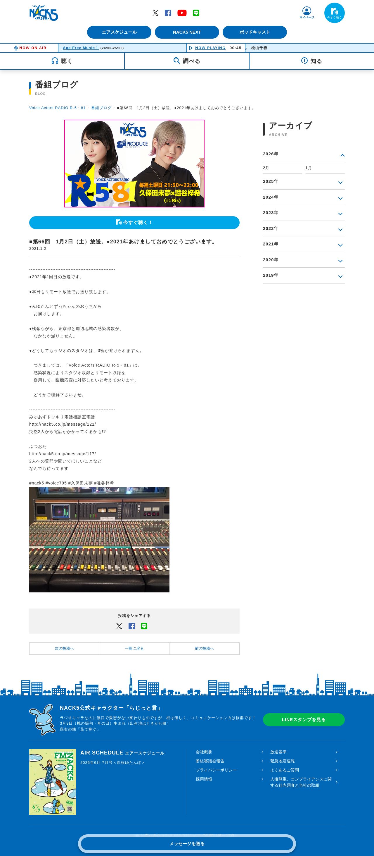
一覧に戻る (134, 648)
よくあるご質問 (284, 770)
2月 (266, 168)
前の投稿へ (204, 648)
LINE (196, 13)
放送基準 (278, 752)
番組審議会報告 (210, 761)
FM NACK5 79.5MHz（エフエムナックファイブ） (43, 12)
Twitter (155, 13)
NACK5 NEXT (187, 32)
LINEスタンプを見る (304, 719)
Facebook (168, 13)
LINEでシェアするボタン (144, 626)
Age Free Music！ (81, 48)
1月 (309, 168)
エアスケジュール (118, 32)
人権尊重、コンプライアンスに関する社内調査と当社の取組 (301, 782)
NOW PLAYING (210, 48)
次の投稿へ (64, 648)
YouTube (182, 13)
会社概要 (204, 752)
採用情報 (204, 779)
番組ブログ (101, 108)
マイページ (306, 17)
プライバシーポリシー (216, 770)
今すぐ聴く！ (138, 222)
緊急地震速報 (282, 761)
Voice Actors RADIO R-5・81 (57, 108)
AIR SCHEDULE (122, 753)
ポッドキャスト (255, 32)
